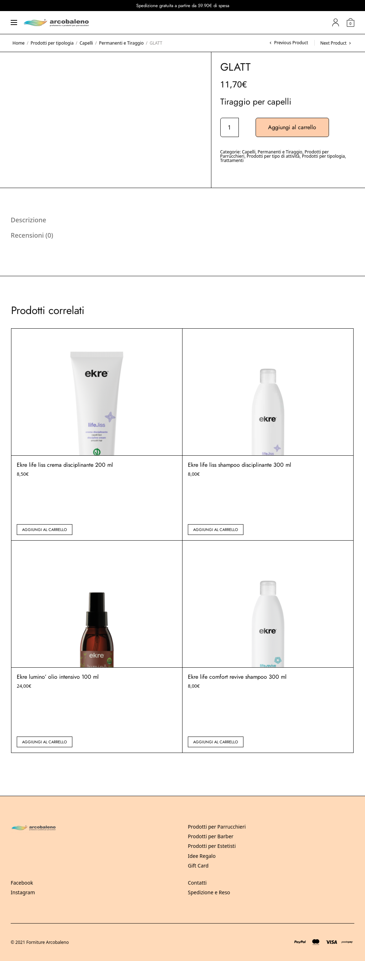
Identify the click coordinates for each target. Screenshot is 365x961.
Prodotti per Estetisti (212, 846)
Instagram (23, 892)
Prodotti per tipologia (52, 43)
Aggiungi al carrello (292, 127)
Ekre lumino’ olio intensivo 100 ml (58, 677)
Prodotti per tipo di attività (273, 156)
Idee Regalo (202, 856)
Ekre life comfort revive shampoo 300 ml (237, 677)
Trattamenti (232, 160)
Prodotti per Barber (210, 836)
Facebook (22, 882)
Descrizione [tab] (28, 220)
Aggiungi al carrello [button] (44, 529)
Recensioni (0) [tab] (32, 235)
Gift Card (198, 865)
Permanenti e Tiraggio (121, 43)
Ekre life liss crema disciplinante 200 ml (65, 465)
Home (18, 43)
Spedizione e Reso (209, 892)
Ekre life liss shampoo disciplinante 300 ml (239, 465)
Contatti (197, 882)
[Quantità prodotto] (229, 127)
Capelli (86, 43)
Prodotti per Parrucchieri (217, 826)
